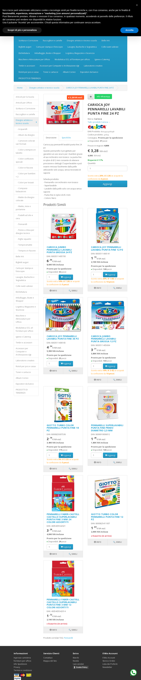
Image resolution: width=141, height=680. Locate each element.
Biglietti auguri (25, 46)
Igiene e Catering (102, 59)
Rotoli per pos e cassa (28, 72)
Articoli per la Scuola (25, 97)
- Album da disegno (25, 135)
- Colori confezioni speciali (25, 160)
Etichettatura (24, 53)
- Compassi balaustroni (21, 190)
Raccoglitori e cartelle (52, 40)
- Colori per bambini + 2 (25, 175)
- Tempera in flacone (26, 250)
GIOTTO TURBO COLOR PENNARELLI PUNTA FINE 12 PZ (107, 517)
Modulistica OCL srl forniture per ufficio (72, 59)
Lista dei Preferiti (110, 664)
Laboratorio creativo (93, 65)
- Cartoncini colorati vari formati (25, 142)
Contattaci (48, 657)
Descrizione (51, 137)
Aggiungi (107, 183)
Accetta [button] (129, 30)
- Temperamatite (24, 245)
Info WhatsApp (103, 96)
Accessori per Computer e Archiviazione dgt (59, 65)
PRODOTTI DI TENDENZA (30, 78)
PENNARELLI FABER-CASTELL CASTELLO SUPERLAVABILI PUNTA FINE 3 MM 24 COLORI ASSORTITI (63, 518)
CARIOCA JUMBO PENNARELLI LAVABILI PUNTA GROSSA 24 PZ (59, 249)
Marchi (76, 657)
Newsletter (107, 667)
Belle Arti (106, 40)
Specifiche (66, 137)
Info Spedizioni (20, 664)
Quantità (91, 163)
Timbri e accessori (27, 65)
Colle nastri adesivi (109, 46)
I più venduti (78, 664)
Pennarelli (68, 638)
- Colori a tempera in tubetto (26, 151)
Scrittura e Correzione (28, 40)
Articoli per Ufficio (24, 102)
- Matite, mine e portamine (23, 208)
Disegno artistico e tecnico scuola (82, 40)
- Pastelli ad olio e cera (24, 217)
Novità (76, 661)
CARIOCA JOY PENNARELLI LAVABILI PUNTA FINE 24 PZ (90, 87)
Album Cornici (69, 72)
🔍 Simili (73, 290)
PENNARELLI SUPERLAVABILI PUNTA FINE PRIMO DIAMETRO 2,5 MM (107, 428)
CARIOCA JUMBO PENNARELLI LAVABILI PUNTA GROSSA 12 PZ (103, 338)
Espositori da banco (89, 72)
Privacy (17, 667)
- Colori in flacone (24, 167)
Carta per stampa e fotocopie (49, 46)
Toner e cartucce (50, 72)
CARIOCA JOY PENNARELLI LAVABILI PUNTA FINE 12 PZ (107, 248)
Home (20, 87)
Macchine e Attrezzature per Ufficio (34, 59)
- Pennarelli (21, 224)
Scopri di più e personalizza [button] (22, 30)
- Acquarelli (21, 129)
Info (53, 290)
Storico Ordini (109, 661)
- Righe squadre (23, 239)
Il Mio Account (109, 657)
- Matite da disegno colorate (25, 199)
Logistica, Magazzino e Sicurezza (80, 53)
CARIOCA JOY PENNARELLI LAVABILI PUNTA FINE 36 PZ (63, 337)
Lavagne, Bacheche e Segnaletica (82, 46)
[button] (136, 5)
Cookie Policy (81, 667)
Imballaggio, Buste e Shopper (48, 53)
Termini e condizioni (23, 670)
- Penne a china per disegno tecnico (25, 232)
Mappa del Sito (50, 661)
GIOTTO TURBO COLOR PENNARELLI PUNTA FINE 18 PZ (63, 428)
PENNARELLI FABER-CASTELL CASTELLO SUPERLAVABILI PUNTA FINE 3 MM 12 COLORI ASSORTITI (63, 603)
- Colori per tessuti (25, 182)
